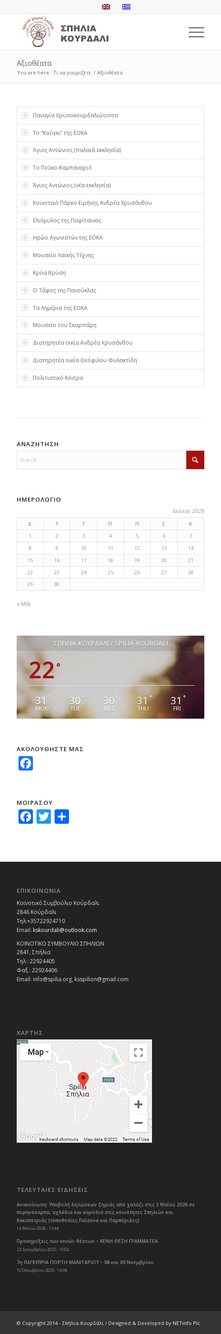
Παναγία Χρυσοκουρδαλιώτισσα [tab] (70, 115)
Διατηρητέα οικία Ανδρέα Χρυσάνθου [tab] (77, 342)
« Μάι (24, 604)
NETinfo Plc (186, 1323)
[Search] (111, 460)
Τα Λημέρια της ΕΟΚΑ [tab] (54, 308)
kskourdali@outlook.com (65, 930)
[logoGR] (92, 32)
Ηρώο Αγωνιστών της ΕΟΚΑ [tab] (62, 237)
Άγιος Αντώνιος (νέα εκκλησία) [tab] (66, 185)
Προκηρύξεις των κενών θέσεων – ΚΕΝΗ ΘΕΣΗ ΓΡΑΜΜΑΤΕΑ (87, 1241)
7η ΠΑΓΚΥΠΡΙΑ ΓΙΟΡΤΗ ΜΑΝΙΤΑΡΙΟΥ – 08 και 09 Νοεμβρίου (85, 1262)
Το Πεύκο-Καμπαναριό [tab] (57, 167)
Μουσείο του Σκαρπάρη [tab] (59, 325)
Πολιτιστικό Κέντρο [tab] (52, 378)
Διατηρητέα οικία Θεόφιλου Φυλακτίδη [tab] (79, 360)
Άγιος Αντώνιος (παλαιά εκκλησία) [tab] (71, 150)
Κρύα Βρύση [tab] (44, 273)
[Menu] (192, 32)
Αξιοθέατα (34, 63)
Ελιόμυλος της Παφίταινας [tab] (61, 220)
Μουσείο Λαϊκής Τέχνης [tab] (58, 255)
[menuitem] (192, 32)
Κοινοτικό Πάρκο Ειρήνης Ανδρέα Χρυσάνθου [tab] (87, 203)
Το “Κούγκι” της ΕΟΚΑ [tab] (54, 133)
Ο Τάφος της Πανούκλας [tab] (59, 290)
